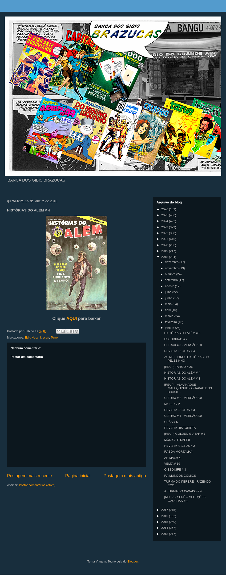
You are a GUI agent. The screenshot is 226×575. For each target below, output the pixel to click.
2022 (165, 233)
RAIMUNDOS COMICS (180, 475)
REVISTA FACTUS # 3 (179, 410)
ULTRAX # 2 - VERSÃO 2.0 (183, 398)
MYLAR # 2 (172, 404)
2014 (165, 527)
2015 (165, 522)
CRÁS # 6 (171, 422)
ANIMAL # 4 (172, 457)
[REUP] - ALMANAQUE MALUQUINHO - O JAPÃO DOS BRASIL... (188, 388)
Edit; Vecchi (33, 337)
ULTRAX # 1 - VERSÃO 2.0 (183, 416)
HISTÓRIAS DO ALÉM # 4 (182, 372)
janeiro (170, 328)
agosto (170, 286)
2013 (165, 534)
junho (169, 298)
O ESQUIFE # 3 (175, 469)
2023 (165, 227)
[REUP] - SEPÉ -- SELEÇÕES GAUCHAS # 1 (185, 499)
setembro (172, 280)
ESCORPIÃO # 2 (175, 339)
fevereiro (171, 322)
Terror (55, 337)
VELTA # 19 (172, 463)
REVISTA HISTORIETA (180, 428)
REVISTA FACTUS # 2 (179, 445)
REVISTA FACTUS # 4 (179, 351)
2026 (165, 209)
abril (168, 310)
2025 (165, 215)
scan (46, 337)
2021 (165, 239)
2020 (165, 245)
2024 (165, 221)
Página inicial (77, 475)
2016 (165, 516)
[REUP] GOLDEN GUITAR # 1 (184, 433)
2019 (165, 251)
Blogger (132, 561)
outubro (170, 274)
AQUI (71, 318)
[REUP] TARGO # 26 (178, 366)
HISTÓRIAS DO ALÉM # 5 (182, 333)
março (169, 316)
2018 (165, 257)
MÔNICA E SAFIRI (177, 440)
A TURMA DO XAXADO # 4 (183, 491)
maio (169, 304)
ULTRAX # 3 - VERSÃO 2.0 (183, 345)
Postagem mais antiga (125, 475)
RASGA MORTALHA (178, 451)
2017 (165, 510)
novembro (172, 268)
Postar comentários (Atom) (37, 485)
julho (168, 292)
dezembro (172, 262)
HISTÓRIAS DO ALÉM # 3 (182, 378)
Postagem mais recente (29, 475)
